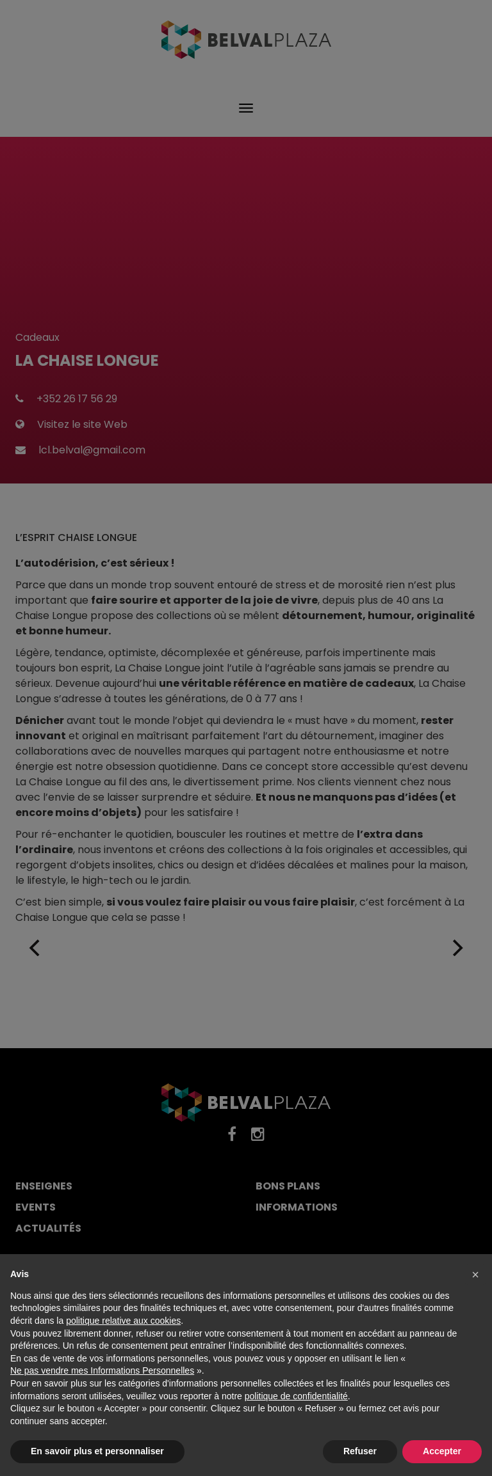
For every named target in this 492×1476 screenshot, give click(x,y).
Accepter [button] (442, 1451)
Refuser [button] (360, 1451)
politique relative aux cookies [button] (123, 1320)
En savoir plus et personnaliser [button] (97, 1451)
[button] (475, 1274)
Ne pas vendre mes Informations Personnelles (102, 1370)
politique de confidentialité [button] (296, 1396)
